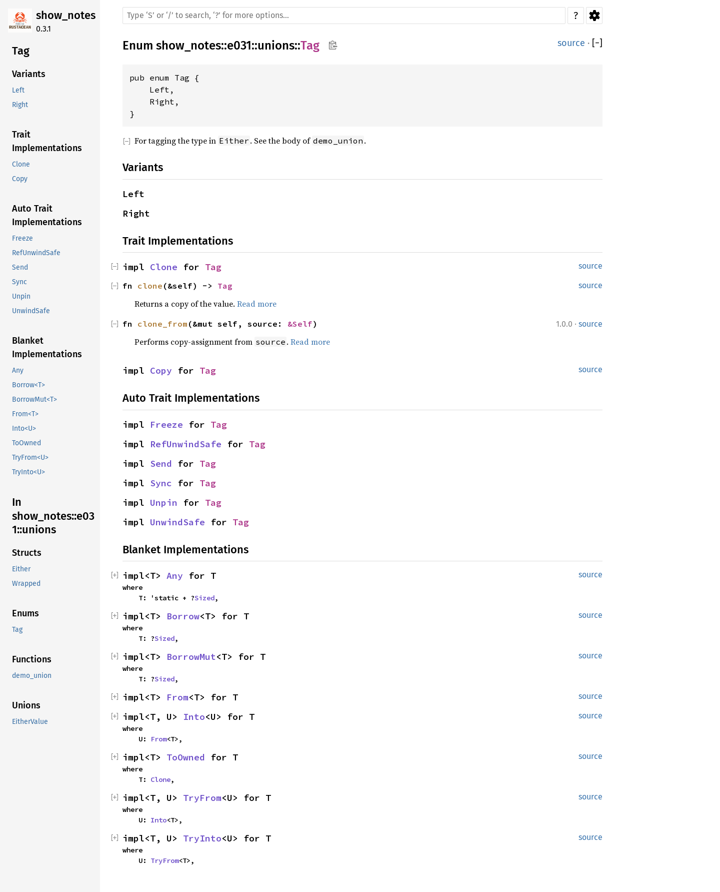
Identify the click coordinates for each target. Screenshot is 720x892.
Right (20, 105)
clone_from (163, 324)
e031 (239, 46)
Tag (21, 51)
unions (276, 46)
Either (21, 569)
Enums (25, 613)
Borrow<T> (28, 385)
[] (597, 43)
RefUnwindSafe (36, 253)
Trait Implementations (47, 141)
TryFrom (202, 797)
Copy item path (332, 45)
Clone (21, 164)
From (177, 697)
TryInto (202, 838)
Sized (204, 597)
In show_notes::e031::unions (53, 515)
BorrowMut (191, 656)
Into (194, 716)
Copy (20, 179)
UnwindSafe (31, 311)
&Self (300, 324)
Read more (256, 303)
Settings (594, 15)
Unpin (21, 296)
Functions (32, 659)
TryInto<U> (28, 472)
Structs (27, 552)
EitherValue (30, 721)
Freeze (22, 238)
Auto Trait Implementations (47, 215)
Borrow (183, 616)
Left (18, 90)
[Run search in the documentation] (344, 15)
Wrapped (26, 583)
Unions (26, 705)
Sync (19, 282)
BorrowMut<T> (34, 399)
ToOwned (26, 443)
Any (18, 370)
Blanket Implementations (47, 347)
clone (150, 286)
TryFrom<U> (30, 457)
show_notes (66, 15)
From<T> (25, 414)
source (571, 43)
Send (20, 267)
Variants (29, 74)
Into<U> (24, 428)
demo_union (32, 675)
